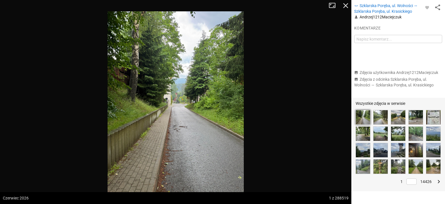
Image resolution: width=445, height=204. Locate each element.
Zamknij (345, 5)
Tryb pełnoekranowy (334, 5)
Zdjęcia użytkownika (396, 72)
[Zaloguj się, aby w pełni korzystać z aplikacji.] (427, 7)
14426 (426, 181)
